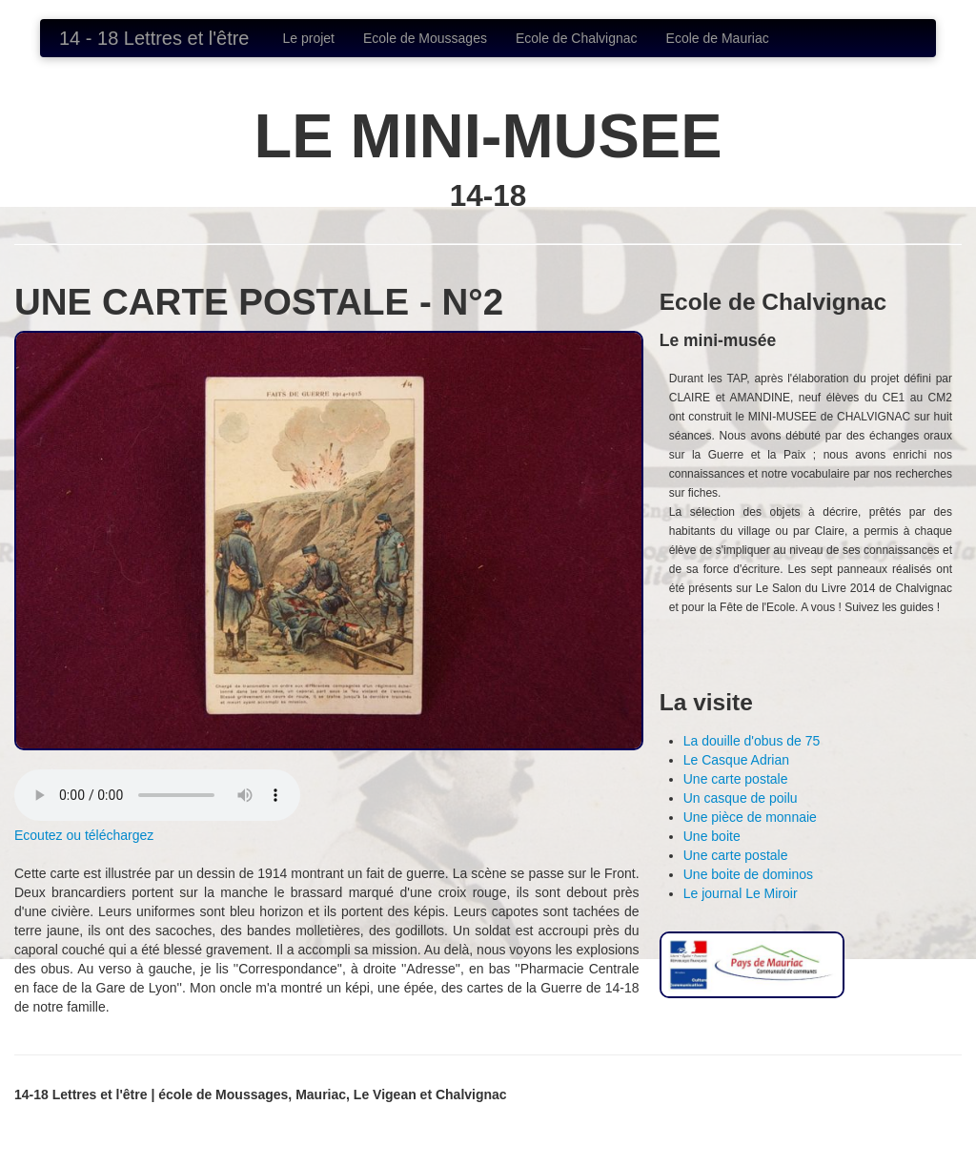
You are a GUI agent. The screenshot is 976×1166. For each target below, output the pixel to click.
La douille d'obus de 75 (752, 740)
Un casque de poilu (740, 798)
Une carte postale (735, 779)
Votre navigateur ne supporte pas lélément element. (157, 795)
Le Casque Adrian (736, 759)
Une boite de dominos (748, 874)
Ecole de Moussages (425, 38)
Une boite (712, 836)
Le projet (308, 38)
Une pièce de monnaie (750, 817)
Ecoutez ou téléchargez (83, 835)
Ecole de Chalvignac (577, 38)
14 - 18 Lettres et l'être (154, 38)
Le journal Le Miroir (740, 893)
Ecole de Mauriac (717, 38)
